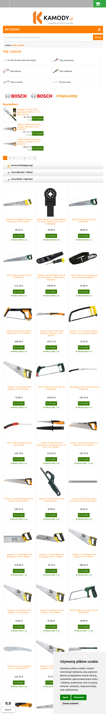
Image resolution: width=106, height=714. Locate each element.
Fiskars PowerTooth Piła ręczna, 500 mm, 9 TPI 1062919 (29, 141)
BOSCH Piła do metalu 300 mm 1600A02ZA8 (51, 388)
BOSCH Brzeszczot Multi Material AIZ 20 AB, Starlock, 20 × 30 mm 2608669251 (51, 221)
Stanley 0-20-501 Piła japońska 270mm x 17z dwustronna (28, 112)
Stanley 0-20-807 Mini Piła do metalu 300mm (51, 499)
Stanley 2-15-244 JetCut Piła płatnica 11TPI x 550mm (19, 388)
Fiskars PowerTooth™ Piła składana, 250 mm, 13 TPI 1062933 (51, 333)
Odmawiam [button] (79, 697)
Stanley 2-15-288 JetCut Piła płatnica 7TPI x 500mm (52, 611)
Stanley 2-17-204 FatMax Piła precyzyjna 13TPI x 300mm (51, 555)
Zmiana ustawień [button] (70, 703)
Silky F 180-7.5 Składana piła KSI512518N (19, 443)
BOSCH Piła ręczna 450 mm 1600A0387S (84, 220)
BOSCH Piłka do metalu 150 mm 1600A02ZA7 (84, 611)
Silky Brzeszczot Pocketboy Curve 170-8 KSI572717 (19, 667)
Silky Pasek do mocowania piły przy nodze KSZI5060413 (84, 276)
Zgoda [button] (65, 697)
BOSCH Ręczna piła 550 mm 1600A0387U (19, 276)
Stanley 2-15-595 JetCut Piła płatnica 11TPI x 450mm (19, 611)
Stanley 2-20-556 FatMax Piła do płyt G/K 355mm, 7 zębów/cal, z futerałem (52, 277)
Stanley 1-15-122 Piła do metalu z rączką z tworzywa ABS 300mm (84, 332)
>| (34, 158)
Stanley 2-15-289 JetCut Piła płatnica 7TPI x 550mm (84, 555)
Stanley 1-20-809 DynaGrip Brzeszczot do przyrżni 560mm (83, 499)
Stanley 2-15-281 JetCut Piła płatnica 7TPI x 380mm (52, 667)
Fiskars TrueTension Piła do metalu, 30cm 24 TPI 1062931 (18, 332)
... (19, 158)
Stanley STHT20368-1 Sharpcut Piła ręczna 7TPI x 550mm (19, 220)
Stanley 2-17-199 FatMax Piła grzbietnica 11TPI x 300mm (19, 555)
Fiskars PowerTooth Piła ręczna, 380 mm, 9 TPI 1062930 (29, 126)
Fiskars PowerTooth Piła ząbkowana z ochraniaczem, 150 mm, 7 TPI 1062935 (51, 445)
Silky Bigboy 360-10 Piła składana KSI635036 (84, 388)
